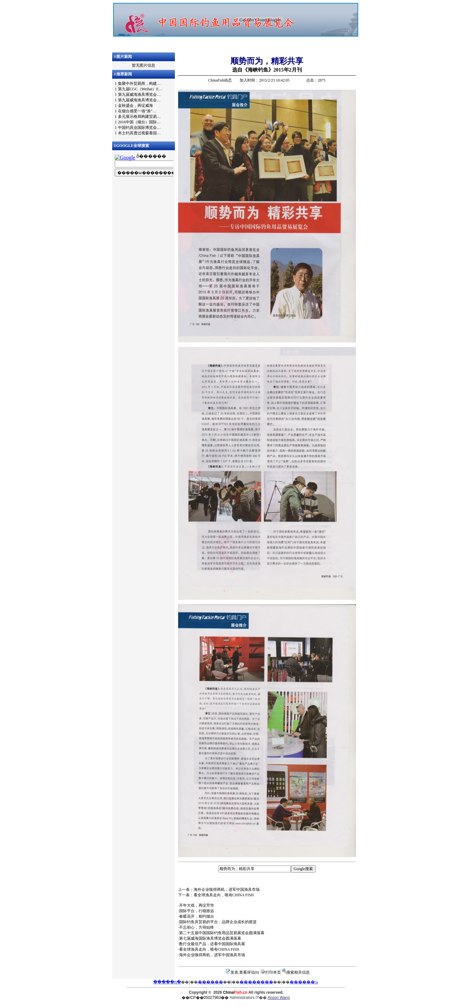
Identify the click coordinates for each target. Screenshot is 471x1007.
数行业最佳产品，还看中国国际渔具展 (212, 944)
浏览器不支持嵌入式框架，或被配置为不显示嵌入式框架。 (236, 27)
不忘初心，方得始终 (196, 927)
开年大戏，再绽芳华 (196, 905)
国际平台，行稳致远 (196, 911)
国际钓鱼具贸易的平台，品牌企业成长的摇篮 (218, 922)
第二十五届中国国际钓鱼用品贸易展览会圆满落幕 (221, 933)
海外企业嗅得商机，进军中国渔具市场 (212, 955)
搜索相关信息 (298, 972)
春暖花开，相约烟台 (196, 916)
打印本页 (273, 972)
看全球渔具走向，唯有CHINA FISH (209, 949)
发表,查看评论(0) (244, 972)
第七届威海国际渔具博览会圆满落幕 (210, 938)
